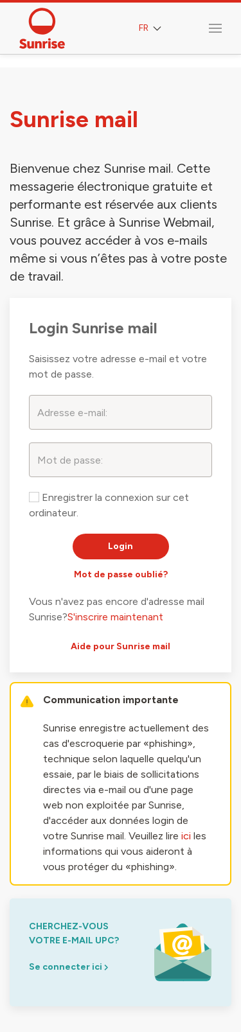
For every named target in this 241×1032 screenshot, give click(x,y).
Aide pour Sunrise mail (120, 646)
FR (151, 28)
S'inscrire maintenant (115, 617)
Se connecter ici (68, 966)
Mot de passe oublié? (121, 574)
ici (186, 836)
